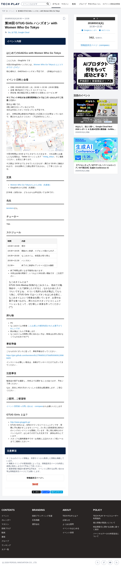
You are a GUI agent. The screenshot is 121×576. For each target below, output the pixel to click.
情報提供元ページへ (35, 478)
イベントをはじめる (71, 528)
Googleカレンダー (89, 30)
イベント (11, 11)
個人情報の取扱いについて (104, 523)
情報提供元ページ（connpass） (96, 45)
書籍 (3, 537)
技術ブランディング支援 (42, 516)
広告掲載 (35, 520)
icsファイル (104, 30)
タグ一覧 (5, 549)
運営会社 (35, 524)
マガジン (5, 524)
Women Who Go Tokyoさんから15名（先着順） (30, 185)
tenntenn (10, 208)
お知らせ (66, 520)
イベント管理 (68, 533)
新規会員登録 (115, 4)
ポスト (36, 492)
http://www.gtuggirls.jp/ (20, 422)
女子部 (14, 32)
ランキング (6, 545)
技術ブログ (6, 528)
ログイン (106, 4)
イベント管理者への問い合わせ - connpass (24, 406)
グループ (5, 541)
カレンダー (6, 520)
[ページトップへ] (10, 4)
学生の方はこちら (94, 4)
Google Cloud (23, 32)
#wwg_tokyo (48, 157)
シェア (45, 492)
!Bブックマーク (56, 492)
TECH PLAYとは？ (70, 516)
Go (9, 32)
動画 (3, 533)
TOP (3, 11)
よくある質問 (68, 524)
